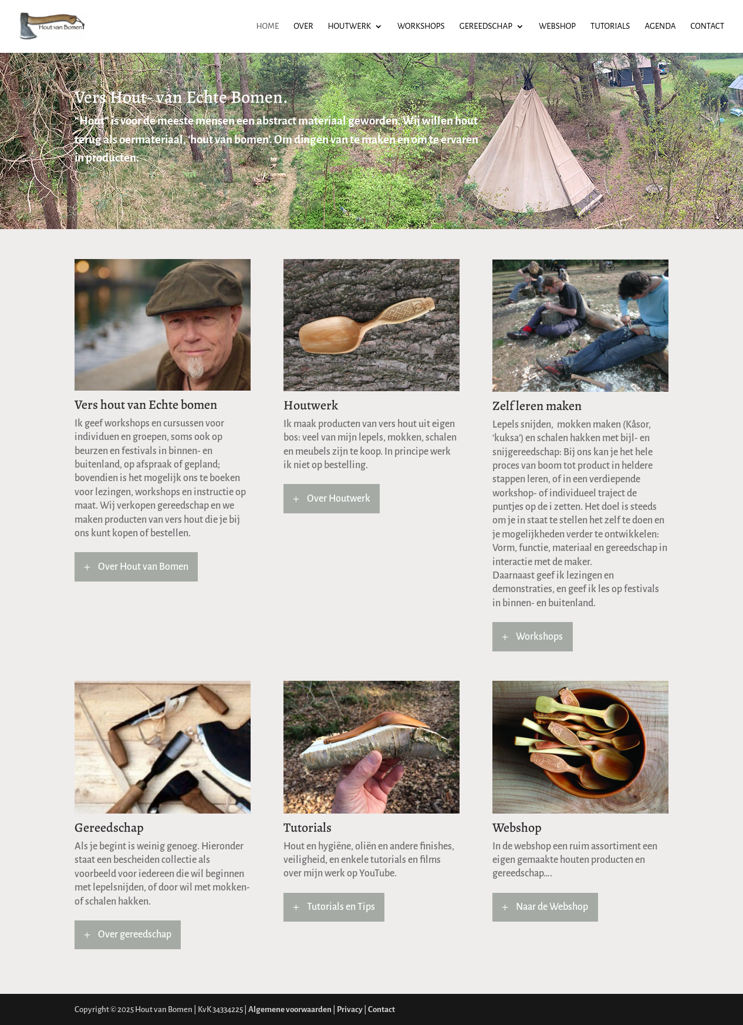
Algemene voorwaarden (290, 1009)
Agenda (660, 26)
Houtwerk (349, 26)
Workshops (421, 26)
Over (303, 26)
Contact (707, 26)
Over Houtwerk (338, 498)
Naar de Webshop (552, 907)
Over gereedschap (134, 934)
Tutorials (610, 26)
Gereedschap (486, 26)
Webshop (557, 26)
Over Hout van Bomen (143, 567)
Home (267, 26)
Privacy (350, 1009)
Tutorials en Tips (341, 907)
